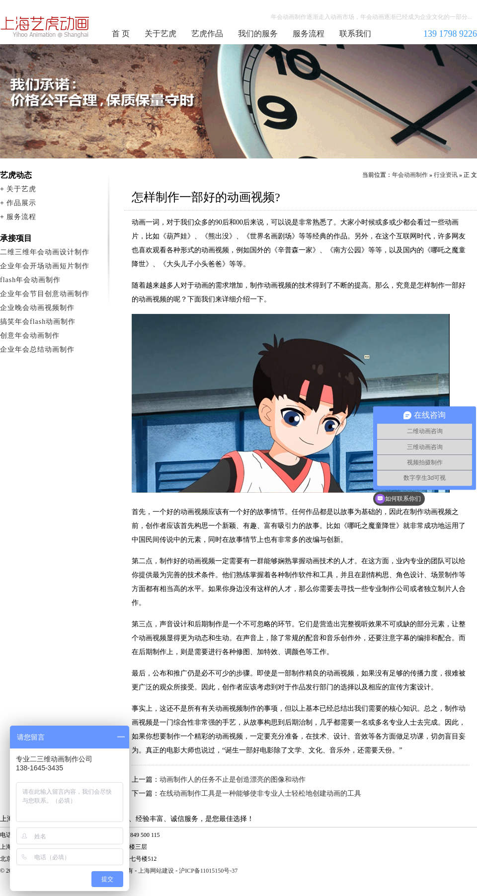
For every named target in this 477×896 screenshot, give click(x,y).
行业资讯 (446, 174)
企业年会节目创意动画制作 (44, 294)
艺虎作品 (207, 33)
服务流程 (308, 33)
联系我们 (355, 33)
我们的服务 (258, 33)
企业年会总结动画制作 (37, 349)
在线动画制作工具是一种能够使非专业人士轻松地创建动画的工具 (260, 793)
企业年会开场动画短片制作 (44, 266)
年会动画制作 (45, 27)
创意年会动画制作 (30, 335)
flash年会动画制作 (30, 280)
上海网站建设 (156, 870)
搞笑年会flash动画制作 (38, 321)
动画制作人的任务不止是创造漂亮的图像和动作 (232, 779)
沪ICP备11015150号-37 (208, 870)
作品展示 (21, 203)
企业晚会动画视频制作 (37, 307)
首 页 (121, 33)
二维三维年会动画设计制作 (44, 252)
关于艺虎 (160, 33)
